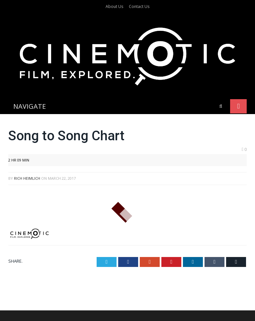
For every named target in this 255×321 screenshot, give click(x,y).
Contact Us (139, 6)
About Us (114, 6)
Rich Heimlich (27, 133)
